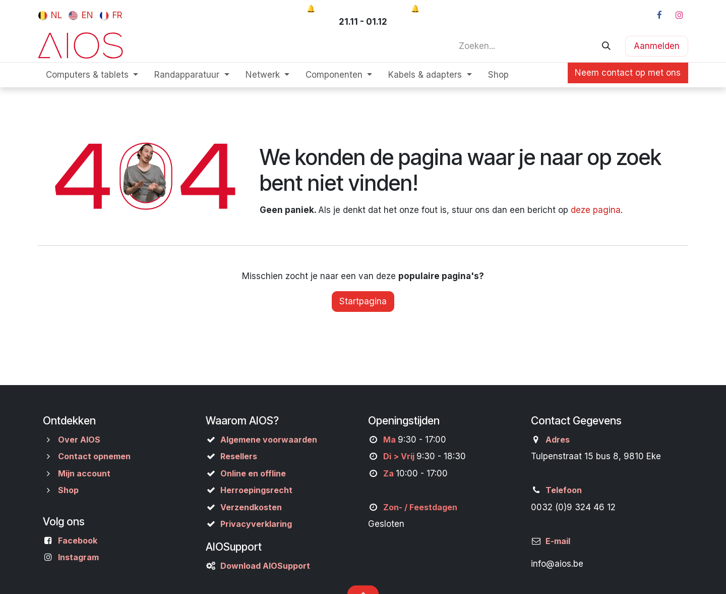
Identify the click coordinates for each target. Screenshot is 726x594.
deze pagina (596, 210)
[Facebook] (659, 15)
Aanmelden (657, 46)
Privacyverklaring (256, 524)
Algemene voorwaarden (268, 440)
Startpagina (363, 301)
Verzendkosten (251, 507)
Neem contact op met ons (628, 73)
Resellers (238, 456)
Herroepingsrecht (256, 490)
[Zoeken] (606, 46)
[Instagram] (679, 15)
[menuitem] (50, 15)
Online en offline (253, 473)
